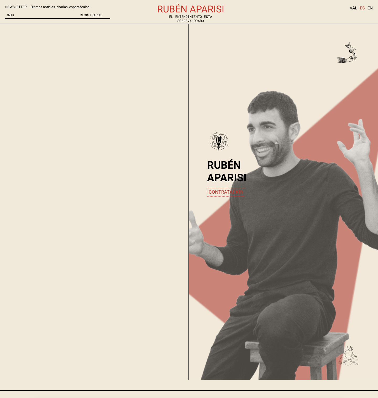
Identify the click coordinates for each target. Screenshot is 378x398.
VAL (353, 8)
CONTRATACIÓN (226, 192)
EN (370, 8)
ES (362, 8)
